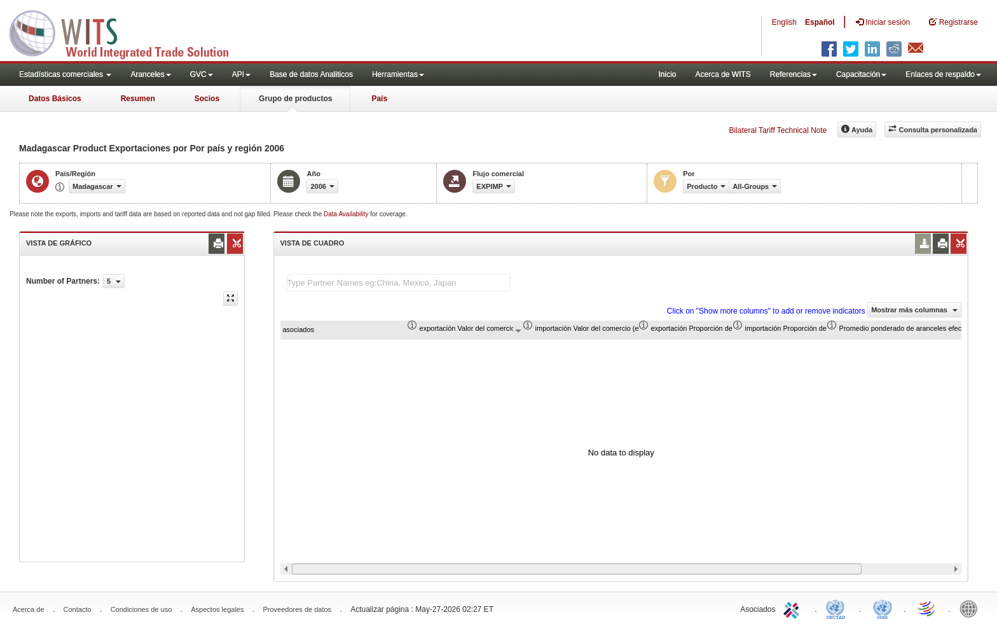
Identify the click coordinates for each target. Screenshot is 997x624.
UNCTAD (838, 608)
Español (820, 22)
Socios (207, 98)
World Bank (971, 608)
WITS (127, 32)
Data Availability (347, 214)
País (379, 98)
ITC (793, 608)
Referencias (793, 74)
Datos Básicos (55, 98)
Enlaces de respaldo (943, 74)
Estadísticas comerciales (65, 74)
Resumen (138, 98)
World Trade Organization (927, 608)
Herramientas (398, 74)
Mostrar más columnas (914, 310)
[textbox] (399, 282)
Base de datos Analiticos (311, 74)
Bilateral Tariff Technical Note (778, 130)
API (241, 74)
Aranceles (150, 74)
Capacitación (861, 74)
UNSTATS (882, 608)
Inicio (667, 74)
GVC (201, 74)
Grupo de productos (295, 98)
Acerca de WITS (722, 74)
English (784, 22)
